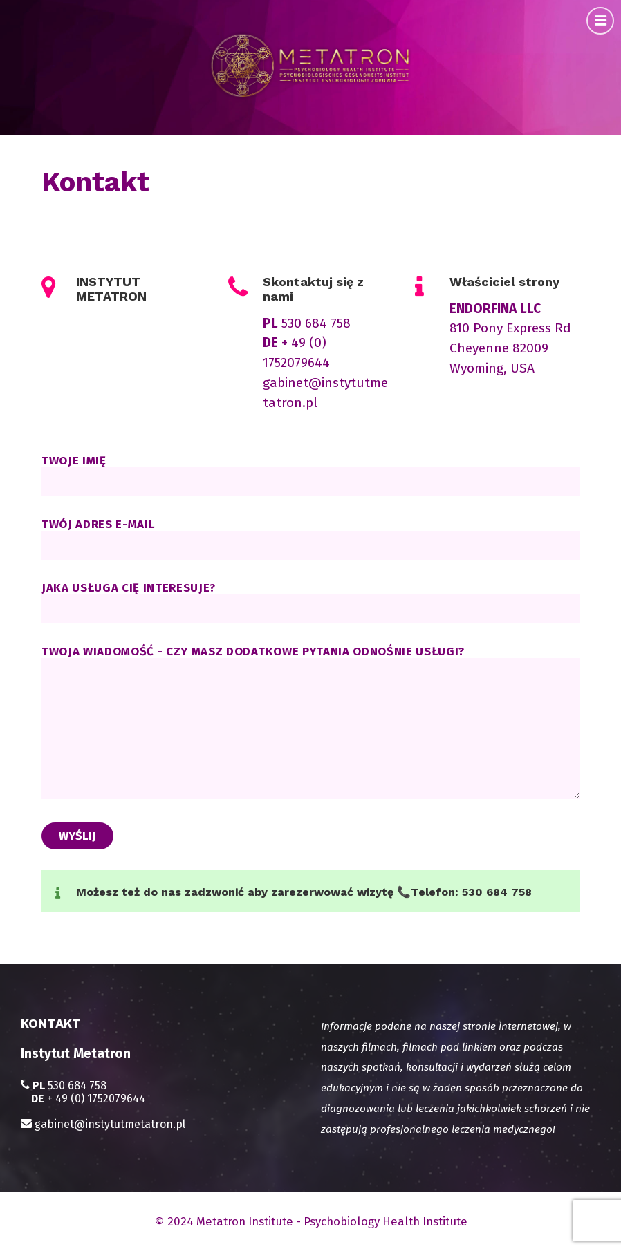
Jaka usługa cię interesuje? (310, 602)
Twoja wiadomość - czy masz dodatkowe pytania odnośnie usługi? (310, 723)
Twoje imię (310, 474)
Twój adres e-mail (310, 534)
